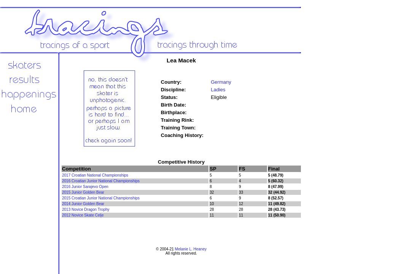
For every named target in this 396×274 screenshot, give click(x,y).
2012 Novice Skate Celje (83, 215)
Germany (221, 82)
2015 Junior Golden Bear (83, 192)
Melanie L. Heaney (191, 249)
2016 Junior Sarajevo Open (85, 187)
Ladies (218, 89)
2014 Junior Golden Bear (83, 204)
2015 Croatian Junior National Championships (101, 198)
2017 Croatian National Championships (95, 175)
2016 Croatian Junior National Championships (101, 181)
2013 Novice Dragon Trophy (86, 209)
